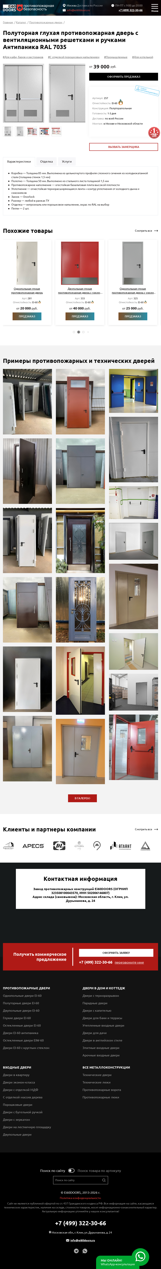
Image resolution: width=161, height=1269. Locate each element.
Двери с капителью (97, 1010)
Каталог (21, 22)
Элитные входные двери (101, 1048)
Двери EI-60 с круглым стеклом (26, 1048)
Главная (8, 22)
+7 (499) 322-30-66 (131, 10)
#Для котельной (143, 57)
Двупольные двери (17, 1134)
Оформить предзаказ (123, 76)
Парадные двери (95, 1003)
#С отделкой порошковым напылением (74, 57)
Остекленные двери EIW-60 (23, 1040)
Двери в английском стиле (102, 1040)
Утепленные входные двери (103, 1025)
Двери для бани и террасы (102, 1018)
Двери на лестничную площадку (27, 1127)
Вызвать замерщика (123, 146)
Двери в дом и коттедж (104, 988)
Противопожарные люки (101, 1097)
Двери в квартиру (16, 1075)
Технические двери (97, 1075)
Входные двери (17, 1067)
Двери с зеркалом (16, 1119)
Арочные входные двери (101, 1055)
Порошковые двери (17, 1104)
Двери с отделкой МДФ (20, 1089)
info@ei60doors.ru (76, 10)
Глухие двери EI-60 (17, 1018)
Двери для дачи (95, 1033)
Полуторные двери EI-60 (21, 1003)
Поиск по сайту (52, 1171)
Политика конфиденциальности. (80, 1198)
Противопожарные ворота (102, 1089)
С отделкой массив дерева (22, 1097)
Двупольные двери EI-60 (21, 1010)
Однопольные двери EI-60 (22, 995)
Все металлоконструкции (106, 1067)
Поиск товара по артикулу (99, 1171)
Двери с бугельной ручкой (23, 1112)
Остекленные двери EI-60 (22, 1025)
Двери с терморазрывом (101, 995)
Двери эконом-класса (19, 1082)
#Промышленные (116, 57)
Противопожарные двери (46, 22)
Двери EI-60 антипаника (20, 1033)
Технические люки (97, 1082)
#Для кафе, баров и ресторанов (23, 57)
